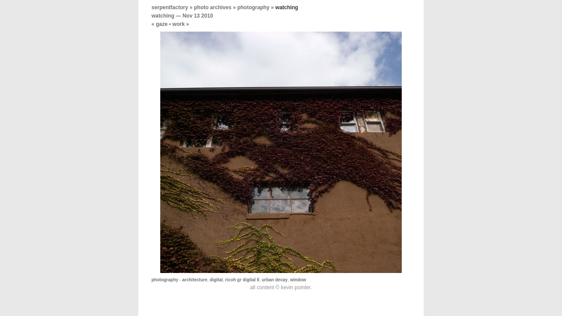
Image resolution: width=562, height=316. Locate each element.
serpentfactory (169, 7)
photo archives (212, 7)
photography (253, 7)
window (298, 279)
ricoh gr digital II (242, 279)
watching (162, 16)
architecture (194, 279)
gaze (162, 24)
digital (216, 279)
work (179, 24)
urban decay (275, 279)
